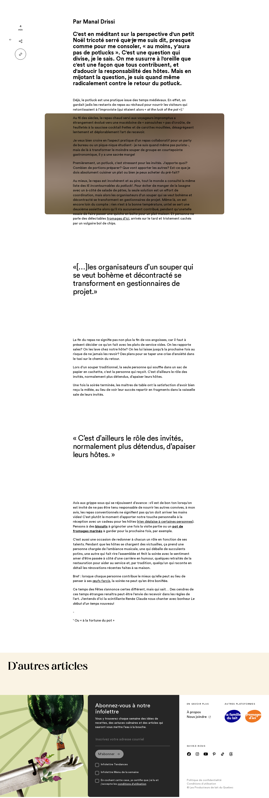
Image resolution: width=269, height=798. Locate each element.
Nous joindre (199, 716)
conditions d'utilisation (132, 785)
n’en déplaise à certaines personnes (165, 521)
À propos (194, 712)
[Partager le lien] (20, 54)
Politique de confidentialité (204, 781)
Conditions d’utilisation (201, 785)
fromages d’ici (118, 218)
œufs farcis (101, 581)
